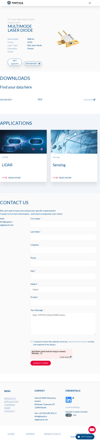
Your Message (37, 308)
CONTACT (9, 413)
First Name (36, 216)
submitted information (78, 339)
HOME (11, 433)
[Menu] (91, 3)
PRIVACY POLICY (52, 433)
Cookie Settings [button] (73, 409)
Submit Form (41, 361)
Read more (14, 175)
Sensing (56, 154)
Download (88, 97)
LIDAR (5, 154)
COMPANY (9, 406)
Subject (34, 282)
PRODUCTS (10, 400)
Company (35, 242)
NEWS (7, 409)
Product (34, 295)
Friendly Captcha (65, 355)
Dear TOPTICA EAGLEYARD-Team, (63, 321)
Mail (33, 268)
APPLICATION (11, 403)
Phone (34, 255)
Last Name (35, 229)
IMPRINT (30, 433)
